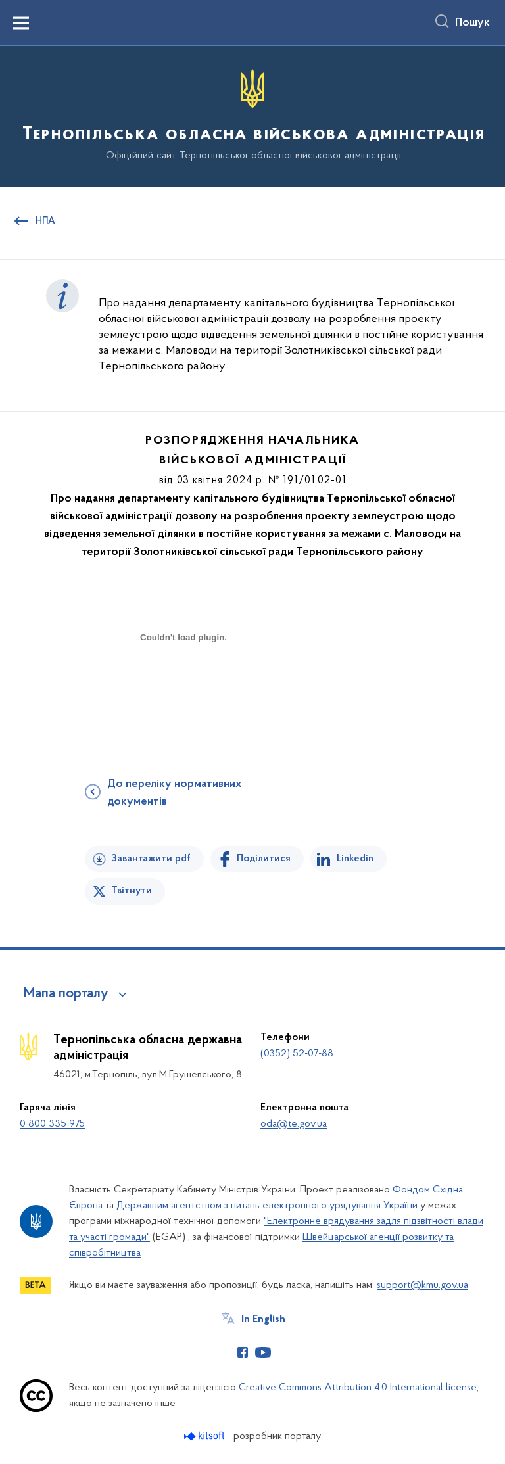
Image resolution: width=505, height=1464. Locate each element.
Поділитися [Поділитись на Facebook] (264, 858)
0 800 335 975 (52, 1124)
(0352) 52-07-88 (296, 1054)
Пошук (472, 23)
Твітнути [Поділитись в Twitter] (131, 890)
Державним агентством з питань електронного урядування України (267, 1205)
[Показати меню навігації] (21, 23)
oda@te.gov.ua (293, 1124)
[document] (183, 683)
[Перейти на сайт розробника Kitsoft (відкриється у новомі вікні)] (205, 1436)
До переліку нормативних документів (174, 793)
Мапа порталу (66, 994)
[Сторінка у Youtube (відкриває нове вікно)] (263, 1352)
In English (263, 1319)
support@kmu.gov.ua (422, 1285)
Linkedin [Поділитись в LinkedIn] (355, 858)
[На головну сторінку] (252, 115)
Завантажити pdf (151, 858)
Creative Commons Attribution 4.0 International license (358, 1387)
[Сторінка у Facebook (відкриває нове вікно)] (243, 1352)
